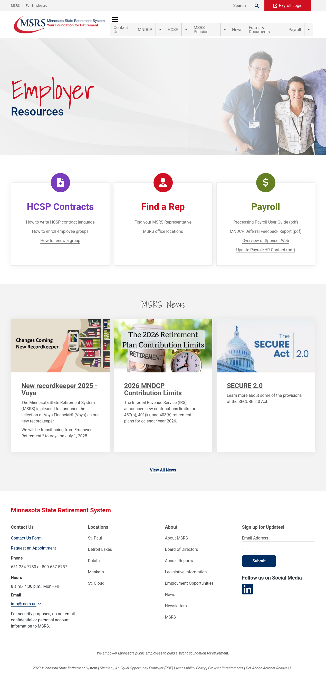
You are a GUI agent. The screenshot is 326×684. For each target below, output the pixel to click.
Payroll (304, 24)
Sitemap (106, 668)
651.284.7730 (23, 566)
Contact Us (124, 24)
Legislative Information (186, 572)
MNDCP (152, 24)
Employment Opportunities (189, 583)
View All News (163, 470)
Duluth (94, 560)
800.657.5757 (54, 566)
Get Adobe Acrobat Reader (269, 668)
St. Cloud (96, 583)
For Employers (36, 5)
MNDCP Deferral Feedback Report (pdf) (265, 231)
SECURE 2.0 (245, 386)
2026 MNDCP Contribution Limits (153, 389)
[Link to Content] (60, 345)
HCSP (175, 24)
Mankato (96, 572)
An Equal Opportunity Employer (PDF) (144, 668)
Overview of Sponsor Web (265, 240)
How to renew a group (60, 240)
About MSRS (176, 538)
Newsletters (176, 605)
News (233, 24)
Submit (259, 560)
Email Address (255, 538)
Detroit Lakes (100, 549)
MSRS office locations (163, 231)
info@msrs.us (27, 603)
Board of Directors (181, 549)
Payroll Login (290, 5)
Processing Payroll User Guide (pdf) (265, 222)
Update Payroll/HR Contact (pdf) (265, 249)
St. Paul (95, 538)
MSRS (15, 5)
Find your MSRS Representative (163, 222)
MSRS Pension (204, 24)
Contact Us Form (26, 538)
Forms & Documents (268, 24)
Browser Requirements (225, 668)
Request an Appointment (33, 548)
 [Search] (257, 6)
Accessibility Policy (191, 668)
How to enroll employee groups (60, 231)
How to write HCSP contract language (60, 222)
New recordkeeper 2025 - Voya (60, 389)
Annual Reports (179, 560)
